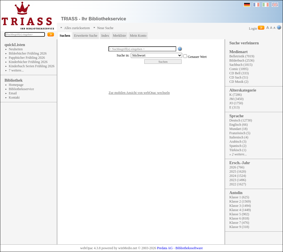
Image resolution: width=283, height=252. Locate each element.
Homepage (16, 85)
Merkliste (119, 36)
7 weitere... (16, 70)
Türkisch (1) (237, 150)
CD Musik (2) (238, 82)
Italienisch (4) (238, 137)
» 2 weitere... (238, 154)
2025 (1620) (237, 171)
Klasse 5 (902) (239, 214)
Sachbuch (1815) (240, 65)
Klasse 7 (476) (239, 223)
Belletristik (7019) (241, 56)
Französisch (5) (239, 133)
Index (105, 36)
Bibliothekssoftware (189, 248)
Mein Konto (138, 36)
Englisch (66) (238, 125)
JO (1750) (236, 103)
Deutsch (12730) (240, 120)
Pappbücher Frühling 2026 (27, 58)
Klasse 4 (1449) (240, 210)
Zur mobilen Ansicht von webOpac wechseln (139, 93)
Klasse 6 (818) (239, 218)
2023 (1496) (237, 180)
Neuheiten (16, 49)
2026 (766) (236, 167)
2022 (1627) (237, 184)
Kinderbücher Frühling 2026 (28, 62)
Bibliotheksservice (21, 89)
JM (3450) (236, 99)
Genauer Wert (197, 57)
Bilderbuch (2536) (241, 60)
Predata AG (165, 248)
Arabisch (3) (237, 142)
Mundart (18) (238, 129)
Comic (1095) (238, 69)
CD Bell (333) (239, 73)
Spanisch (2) (237, 146)
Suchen (65, 36)
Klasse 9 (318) (239, 227)
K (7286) (235, 95)
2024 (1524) (237, 176)
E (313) (234, 107)
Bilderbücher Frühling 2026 (28, 53)
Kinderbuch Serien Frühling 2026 (32, 66)
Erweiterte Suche (85, 36)
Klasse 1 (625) (239, 197)
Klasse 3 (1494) (240, 206)
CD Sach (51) (238, 77)
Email (13, 93)
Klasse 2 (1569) (240, 201)
